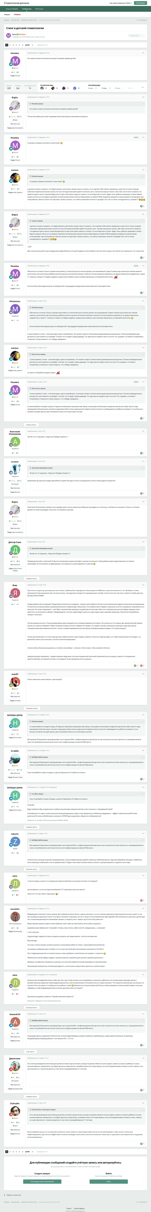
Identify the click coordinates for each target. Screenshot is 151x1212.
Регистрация (140, 3)
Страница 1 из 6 (42, 45)
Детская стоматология (36, 37)
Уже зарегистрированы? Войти (121, 3)
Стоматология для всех (16, 3)
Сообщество (26, 10)
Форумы (7, 14)
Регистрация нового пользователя (42, 1181)
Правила (17, 14)
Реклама (40, 9)
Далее (27, 45)
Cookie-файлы (79, 1208)
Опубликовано (38, 53)
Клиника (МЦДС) (12, 9)
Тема (69, 1208)
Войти (109, 1181)
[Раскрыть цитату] (31, 104)
